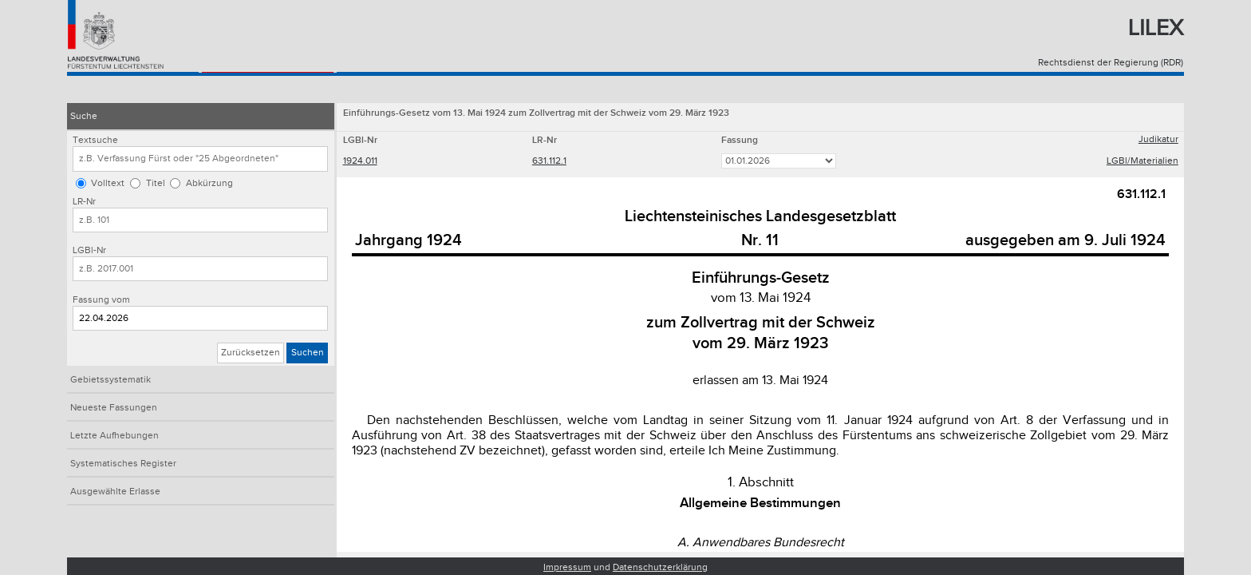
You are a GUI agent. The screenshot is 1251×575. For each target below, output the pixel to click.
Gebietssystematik (110, 380)
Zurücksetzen (250, 353)
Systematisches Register (123, 464)
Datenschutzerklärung (660, 567)
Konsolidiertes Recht (127, 89)
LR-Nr (84, 202)
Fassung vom (101, 300)
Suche (83, 116)
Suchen (307, 353)
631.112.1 (549, 163)
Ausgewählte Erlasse (115, 492)
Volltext (107, 183)
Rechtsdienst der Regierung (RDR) (1110, 63)
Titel (155, 183)
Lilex (1155, 28)
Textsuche (95, 140)
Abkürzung (209, 183)
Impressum (567, 567)
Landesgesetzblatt (256, 89)
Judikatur (1158, 141)
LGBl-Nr (89, 250)
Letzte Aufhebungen (114, 436)
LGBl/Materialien (1142, 163)
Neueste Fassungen (113, 408)
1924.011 (360, 163)
